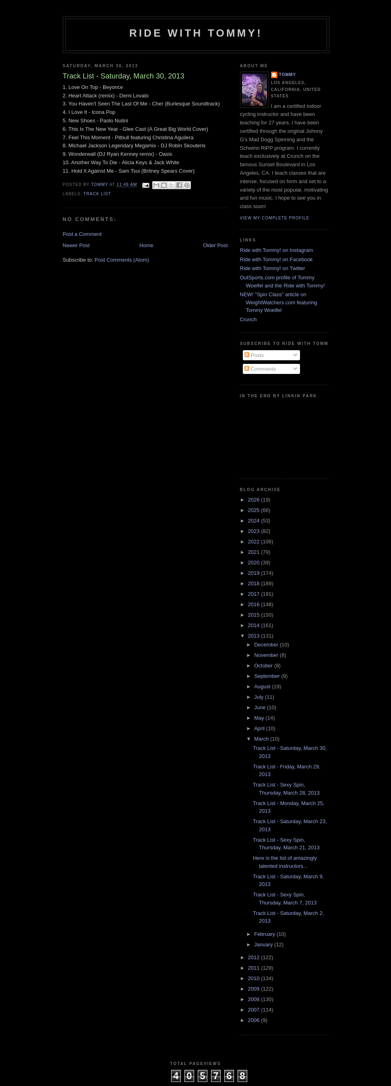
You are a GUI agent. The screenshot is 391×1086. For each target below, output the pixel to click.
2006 (254, 1020)
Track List (97, 194)
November (267, 655)
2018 (254, 583)
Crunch (248, 319)
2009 (254, 989)
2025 (254, 510)
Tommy (287, 74)
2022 (254, 542)
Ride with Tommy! (196, 33)
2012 (254, 957)
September (267, 676)
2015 (254, 615)
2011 (254, 968)
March (262, 739)
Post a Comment (82, 234)
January (264, 944)
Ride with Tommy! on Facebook (276, 259)
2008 (254, 999)
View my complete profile (275, 218)
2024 (254, 521)
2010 (254, 978)
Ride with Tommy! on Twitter (272, 268)
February (265, 934)
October (264, 666)
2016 (254, 604)
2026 (254, 500)
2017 (254, 594)
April (260, 728)
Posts (254, 355)
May (259, 718)
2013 (254, 636)
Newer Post (76, 245)
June (260, 707)
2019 (254, 573)
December (267, 645)
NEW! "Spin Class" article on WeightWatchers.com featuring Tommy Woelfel (278, 302)
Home (146, 245)
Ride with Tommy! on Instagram (276, 250)
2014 (254, 625)
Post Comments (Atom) (122, 260)
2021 (254, 552)
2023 (254, 531)
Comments (260, 369)
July (259, 697)
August (263, 686)
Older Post (215, 245)
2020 (254, 563)
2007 (254, 1010)
